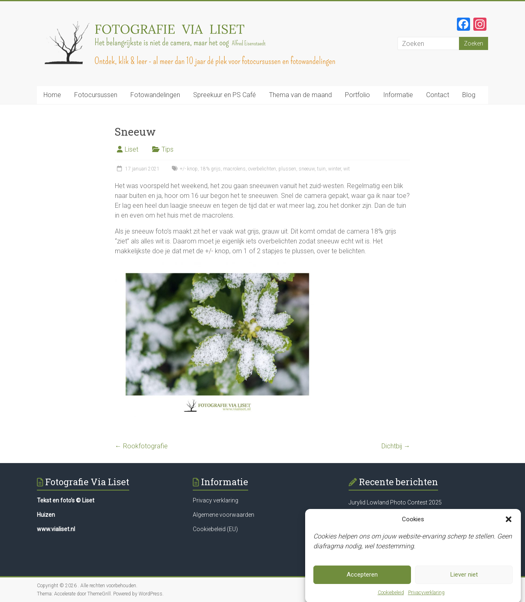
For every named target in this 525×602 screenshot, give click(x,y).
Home (52, 95)
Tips (167, 149)
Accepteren (362, 578)
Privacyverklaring (426, 596)
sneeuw (307, 169)
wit (346, 169)
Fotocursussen (95, 95)
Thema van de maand (300, 95)
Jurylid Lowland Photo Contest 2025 (395, 502)
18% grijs (210, 169)
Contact (437, 95)
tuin (321, 169)
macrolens (234, 169)
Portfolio (357, 95)
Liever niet (464, 578)
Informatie (398, 95)
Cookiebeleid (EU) (215, 529)
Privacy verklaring (215, 500)
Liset (131, 149)
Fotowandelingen (155, 95)
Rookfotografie (141, 446)
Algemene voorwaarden (223, 514)
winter (334, 169)
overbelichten (262, 169)
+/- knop (189, 169)
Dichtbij (395, 446)
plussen (287, 169)
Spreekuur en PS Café (224, 95)
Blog (468, 95)
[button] (508, 522)
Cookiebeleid (391, 596)
